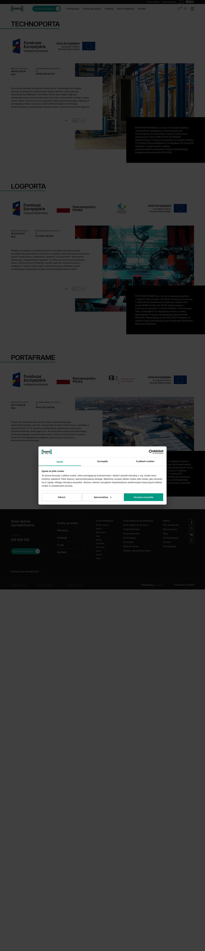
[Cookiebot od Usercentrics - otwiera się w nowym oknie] (151, 452)
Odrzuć (61, 497)
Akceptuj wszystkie (143, 497)
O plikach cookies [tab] (145, 461)
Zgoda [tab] (60, 461)
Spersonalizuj (102, 497)
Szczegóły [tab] (102, 461)
